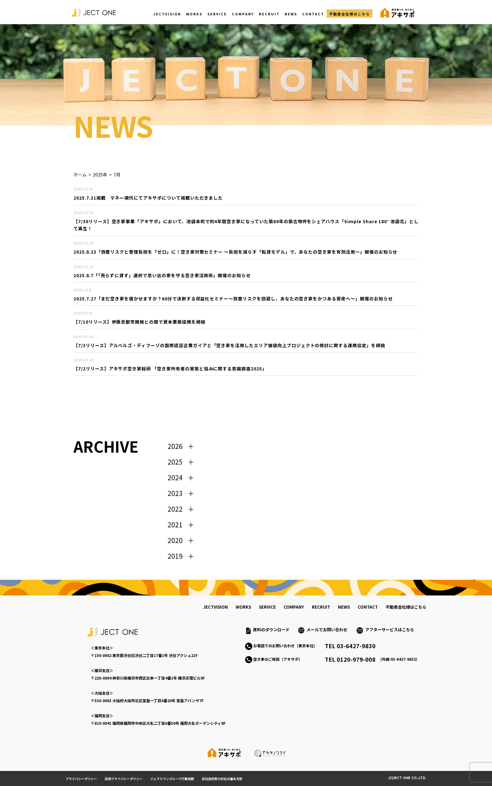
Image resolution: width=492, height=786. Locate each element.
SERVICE (217, 13)
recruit (321, 607)
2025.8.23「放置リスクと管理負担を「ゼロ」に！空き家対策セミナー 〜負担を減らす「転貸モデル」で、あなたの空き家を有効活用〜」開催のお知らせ (235, 252)
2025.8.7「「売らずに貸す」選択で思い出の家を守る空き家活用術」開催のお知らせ (162, 275)
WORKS (194, 13)
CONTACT (313, 13)
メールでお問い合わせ (329, 630)
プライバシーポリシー (81, 778)
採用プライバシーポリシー (123, 778)
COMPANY (243, 13)
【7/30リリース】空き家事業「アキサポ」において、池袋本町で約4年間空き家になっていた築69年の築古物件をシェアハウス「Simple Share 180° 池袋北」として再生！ (246, 225)
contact (368, 607)
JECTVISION (167, 13)
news (344, 607)
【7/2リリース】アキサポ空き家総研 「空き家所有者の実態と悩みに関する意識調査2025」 (170, 368)
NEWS (291, 13)
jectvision (215, 607)
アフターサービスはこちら (389, 630)
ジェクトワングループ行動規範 (172, 778)
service (267, 607)
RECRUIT (269, 13)
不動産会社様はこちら (349, 13)
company (294, 607)
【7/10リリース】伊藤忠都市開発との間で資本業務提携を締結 (139, 322)
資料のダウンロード (271, 630)
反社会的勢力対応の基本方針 (222, 778)
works (243, 607)
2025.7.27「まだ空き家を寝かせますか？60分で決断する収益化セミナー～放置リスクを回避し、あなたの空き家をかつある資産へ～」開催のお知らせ (233, 298)
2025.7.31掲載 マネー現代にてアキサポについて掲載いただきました (148, 198)
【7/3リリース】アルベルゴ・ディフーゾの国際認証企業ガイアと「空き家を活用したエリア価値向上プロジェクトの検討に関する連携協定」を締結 (229, 345)
